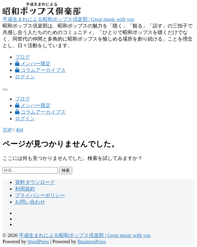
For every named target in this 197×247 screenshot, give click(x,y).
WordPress (38, 241)
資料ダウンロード (35, 182)
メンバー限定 (33, 63)
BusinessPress (92, 241)
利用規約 (25, 188)
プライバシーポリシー (40, 195)
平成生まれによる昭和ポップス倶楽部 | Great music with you (68, 19)
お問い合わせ (30, 202)
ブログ (22, 57)
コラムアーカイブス (40, 70)
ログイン (25, 76)
